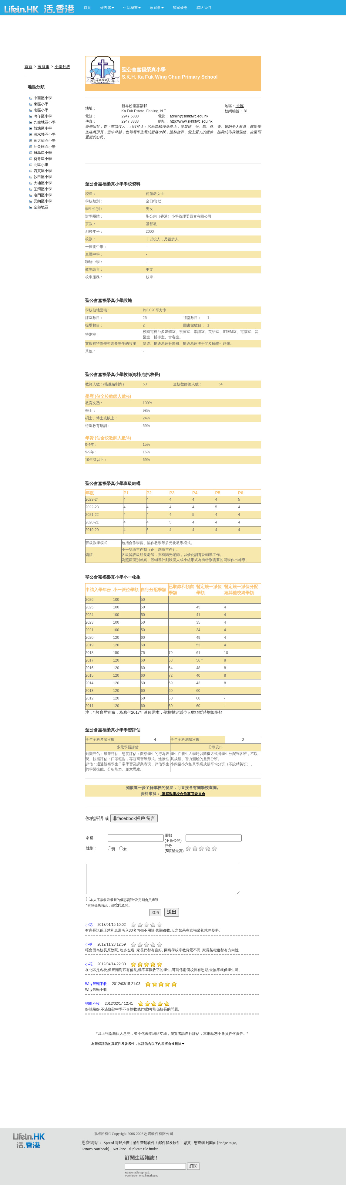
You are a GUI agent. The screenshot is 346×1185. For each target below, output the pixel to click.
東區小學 (41, 104)
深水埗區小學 (44, 134)
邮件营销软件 (144, 1143)
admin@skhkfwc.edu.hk (189, 116)
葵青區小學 (43, 159)
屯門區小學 (43, 195)
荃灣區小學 (43, 189)
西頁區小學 (43, 171)
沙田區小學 (43, 177)
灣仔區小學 (43, 116)
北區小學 (41, 165)
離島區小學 (43, 153)
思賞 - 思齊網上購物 (199, 1143)
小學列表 (62, 66)
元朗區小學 (43, 201)
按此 (118, 905)
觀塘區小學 (43, 128)
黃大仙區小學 (44, 140)
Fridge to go (227, 1143)
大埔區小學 (43, 183)
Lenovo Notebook (95, 1149)
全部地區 (41, 207)
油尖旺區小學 (44, 146)
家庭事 (43, 66)
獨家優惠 (180, 7)
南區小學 (41, 110)
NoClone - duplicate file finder (135, 1149)
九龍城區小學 (44, 122)
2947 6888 (130, 116)
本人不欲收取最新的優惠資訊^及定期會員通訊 (124, 900)
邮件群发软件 (169, 1143)
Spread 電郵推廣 (116, 1143)
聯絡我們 (204, 7)
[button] (107, 7)
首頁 (87, 7)
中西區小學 (43, 98)
